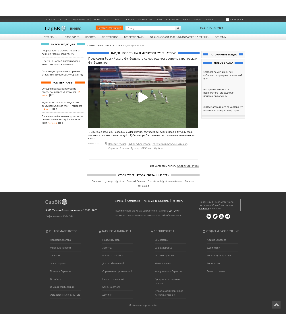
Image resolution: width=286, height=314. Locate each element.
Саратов (113, 148)
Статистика (133, 200)
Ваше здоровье (163, 247)
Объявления (145, 19)
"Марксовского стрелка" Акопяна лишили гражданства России (61, 52)
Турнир (135, 148)
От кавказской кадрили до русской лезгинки (179, 37)
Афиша (209, 19)
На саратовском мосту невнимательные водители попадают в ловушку (218, 93)
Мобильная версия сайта (143, 305)
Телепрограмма (216, 271)
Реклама (118, 200)
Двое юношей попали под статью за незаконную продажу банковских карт (62, 119)
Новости (50, 19)
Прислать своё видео (109, 28)
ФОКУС (118, 19)
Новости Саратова (60, 239)
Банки (186, 19)
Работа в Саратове (112, 255)
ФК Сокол (146, 148)
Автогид (106, 247)
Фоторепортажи (133, 37)
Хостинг (106, 294)
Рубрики (50, 37)
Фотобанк (55, 279)
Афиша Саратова (216, 239)
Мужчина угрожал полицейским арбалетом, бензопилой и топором (62, 104)
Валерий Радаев (117, 144)
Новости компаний (113, 279)
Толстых (124, 148)
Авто (159, 19)
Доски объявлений (113, 263)
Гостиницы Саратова (219, 255)
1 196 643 (204, 208)
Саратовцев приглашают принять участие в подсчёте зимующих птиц (62, 73)
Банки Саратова (111, 286)
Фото (107, 19)
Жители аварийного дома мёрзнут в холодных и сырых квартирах (223, 108)
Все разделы (234, 19)
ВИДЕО (76, 28)
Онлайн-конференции (62, 286)
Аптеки (63, 19)
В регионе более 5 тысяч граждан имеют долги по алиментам (61, 62)
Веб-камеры (172, 19)
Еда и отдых (213, 247)
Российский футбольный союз (169, 144)
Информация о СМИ (57, 216)
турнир (108, 181)
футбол (119, 181)
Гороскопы (213, 263)
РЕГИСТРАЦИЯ (216, 27)
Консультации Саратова (168, 271)
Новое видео (71, 37)
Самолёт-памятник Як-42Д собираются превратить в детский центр (222, 75)
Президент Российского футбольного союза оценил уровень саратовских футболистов (142, 61)
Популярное (110, 37)
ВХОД (202, 27)
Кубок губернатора (139, 144)
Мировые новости (60, 247)
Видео (96, 19)
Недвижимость (80, 19)
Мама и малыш (163, 263)
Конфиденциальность (156, 200)
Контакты (178, 200)
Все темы (220, 37)
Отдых (197, 19)
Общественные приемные (65, 294)
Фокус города (57, 263)
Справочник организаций (117, 271)
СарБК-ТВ (55, 255)
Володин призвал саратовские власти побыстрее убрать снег (59, 90)
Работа (130, 19)
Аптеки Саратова (164, 255)
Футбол (158, 148)
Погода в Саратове (60, 271)
